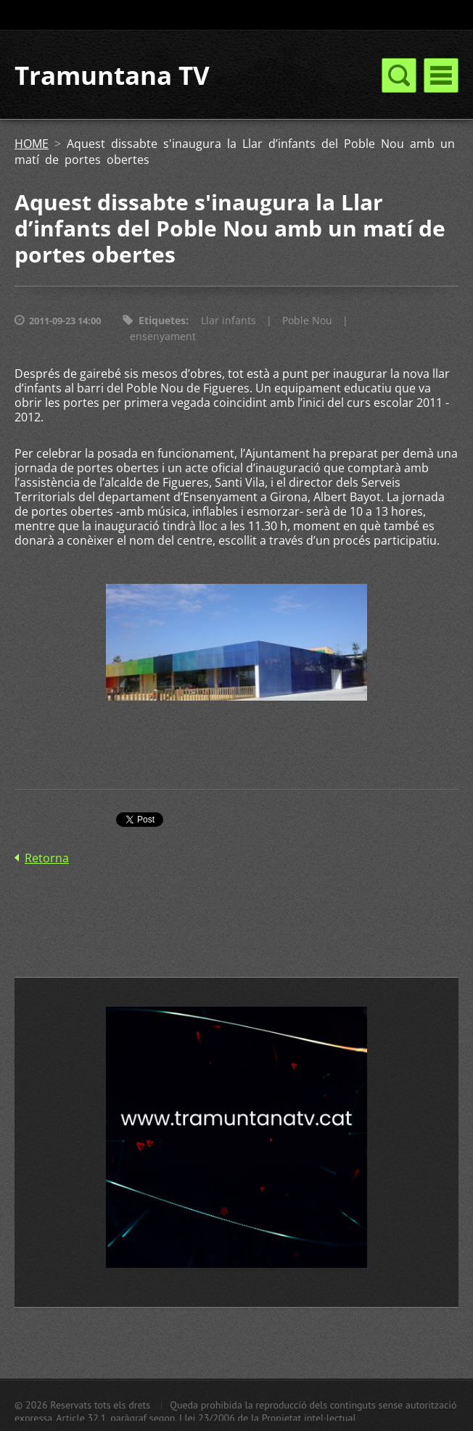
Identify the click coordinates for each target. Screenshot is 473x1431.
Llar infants (228, 320)
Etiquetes (162, 320)
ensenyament (163, 336)
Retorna (47, 858)
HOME (32, 144)
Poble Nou (307, 320)
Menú (441, 75)
